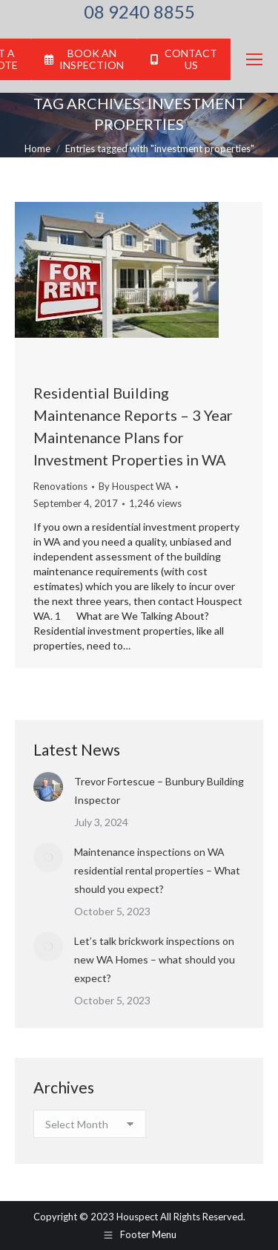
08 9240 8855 (139, 12)
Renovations (60, 486)
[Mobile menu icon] (254, 59)
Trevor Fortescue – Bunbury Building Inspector (159, 790)
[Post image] (48, 787)
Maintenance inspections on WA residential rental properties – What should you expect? (157, 870)
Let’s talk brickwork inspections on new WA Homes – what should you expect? (154, 959)
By (135, 486)
